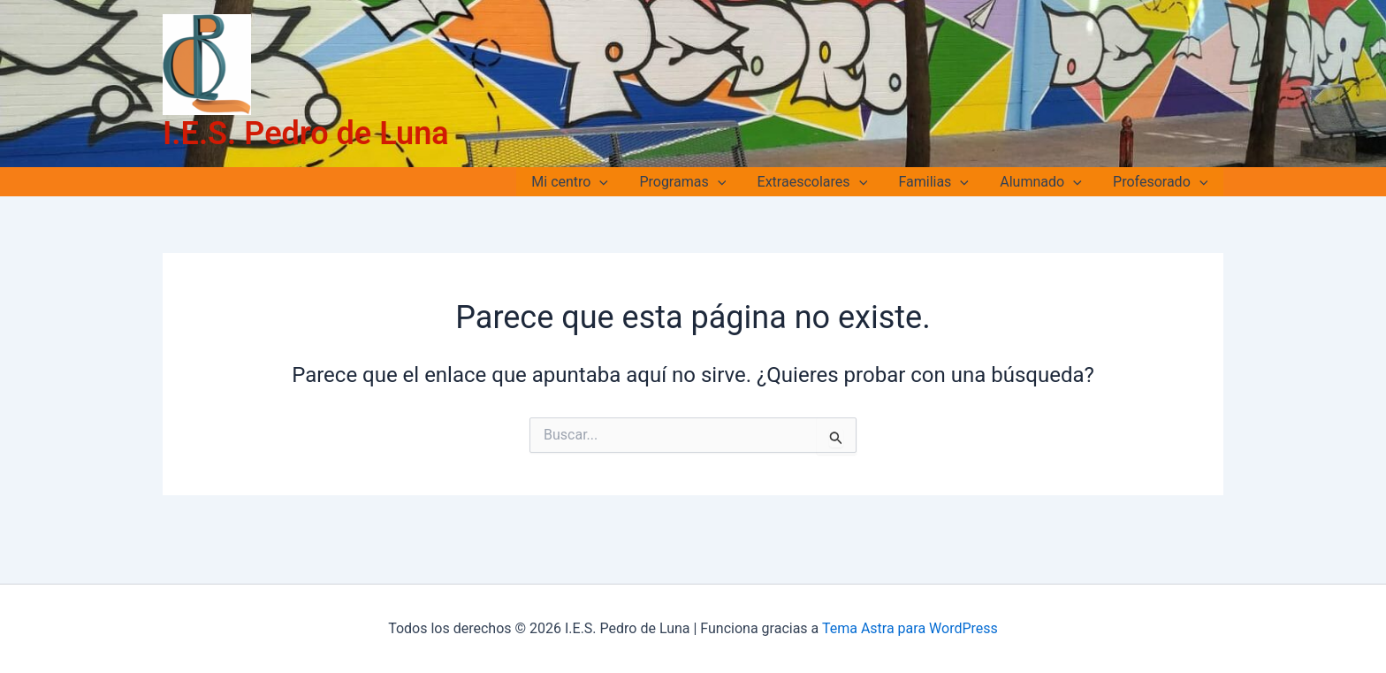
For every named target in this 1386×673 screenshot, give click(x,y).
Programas (695, 181)
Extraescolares (822, 181)
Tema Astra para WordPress (910, 628)
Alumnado (1044, 181)
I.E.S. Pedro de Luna (306, 133)
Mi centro (586, 181)
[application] (616, 181)
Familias (941, 181)
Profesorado (1162, 181)
